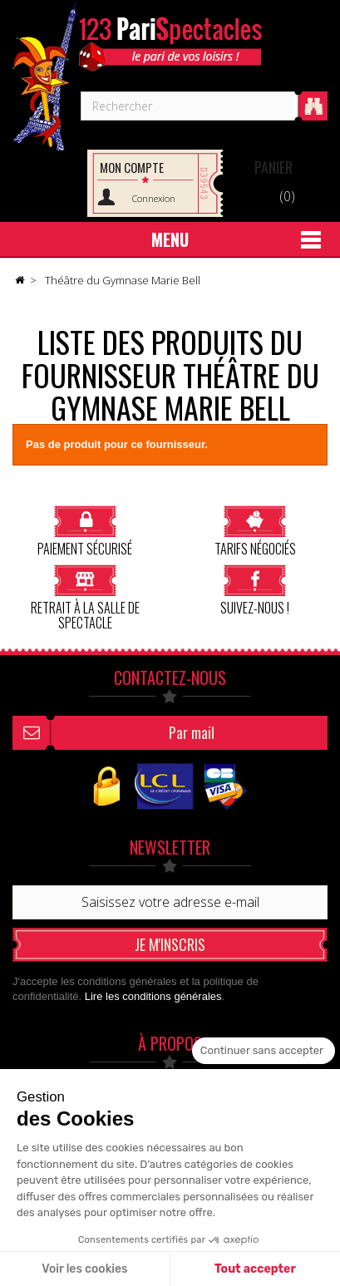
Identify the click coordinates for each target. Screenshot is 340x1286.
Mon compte (132, 167)
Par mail (191, 732)
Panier (273, 167)
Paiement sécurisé (84, 530)
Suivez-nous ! (254, 589)
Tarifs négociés (255, 530)
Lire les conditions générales (153, 996)
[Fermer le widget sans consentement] (263, 1050)
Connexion (153, 198)
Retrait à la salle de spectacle (85, 597)
